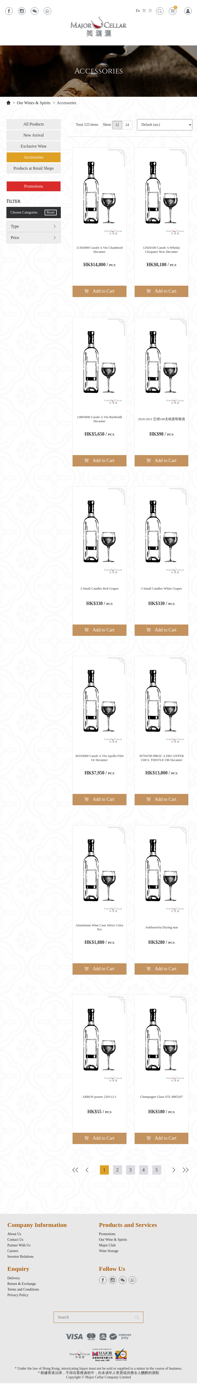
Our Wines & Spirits (34, 103)
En (138, 11)
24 (127, 125)
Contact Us (15, 1240)
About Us (14, 1235)
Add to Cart (99, 291)
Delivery (13, 1279)
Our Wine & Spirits (113, 1240)
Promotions (33, 186)
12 (117, 125)
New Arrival (33, 135)
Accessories (66, 103)
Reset (51, 213)
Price (15, 238)
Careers (12, 1252)
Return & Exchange (21, 1284)
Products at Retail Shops (33, 168)
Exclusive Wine (33, 146)
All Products (33, 124)
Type (15, 226)
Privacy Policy (17, 1296)
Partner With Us (19, 1246)
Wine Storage (109, 1252)
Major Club (107, 1246)
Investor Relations (20, 1257)
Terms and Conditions (23, 1290)
